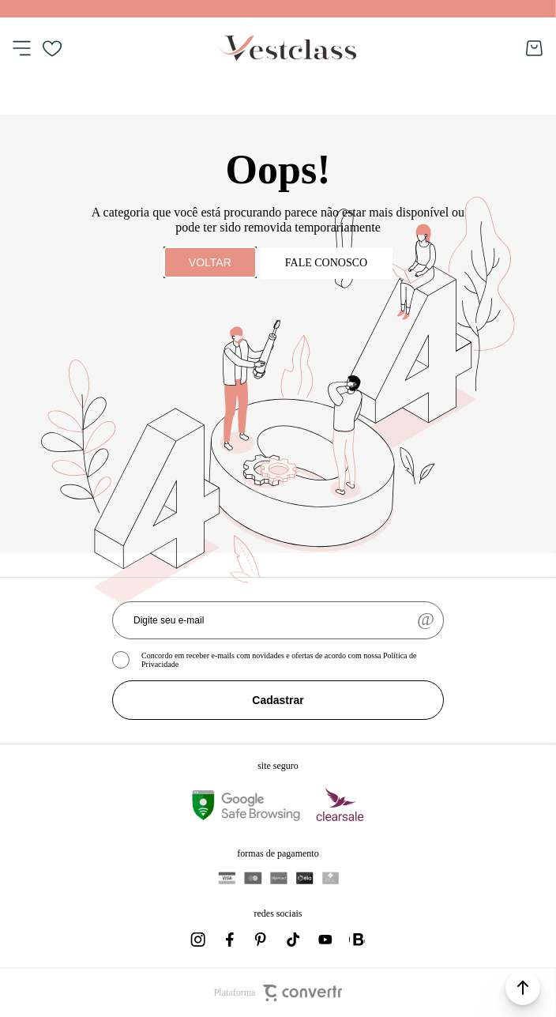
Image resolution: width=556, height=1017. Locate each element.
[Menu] (21, 48)
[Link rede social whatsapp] (357, 939)
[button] (522, 987)
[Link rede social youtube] (325, 939)
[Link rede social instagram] (199, 939)
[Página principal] (287, 48)
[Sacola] (534, 48)
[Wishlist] (52, 48)
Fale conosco (326, 263)
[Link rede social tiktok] (294, 939)
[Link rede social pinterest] (262, 939)
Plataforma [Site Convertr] (278, 992)
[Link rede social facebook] (230, 939)
